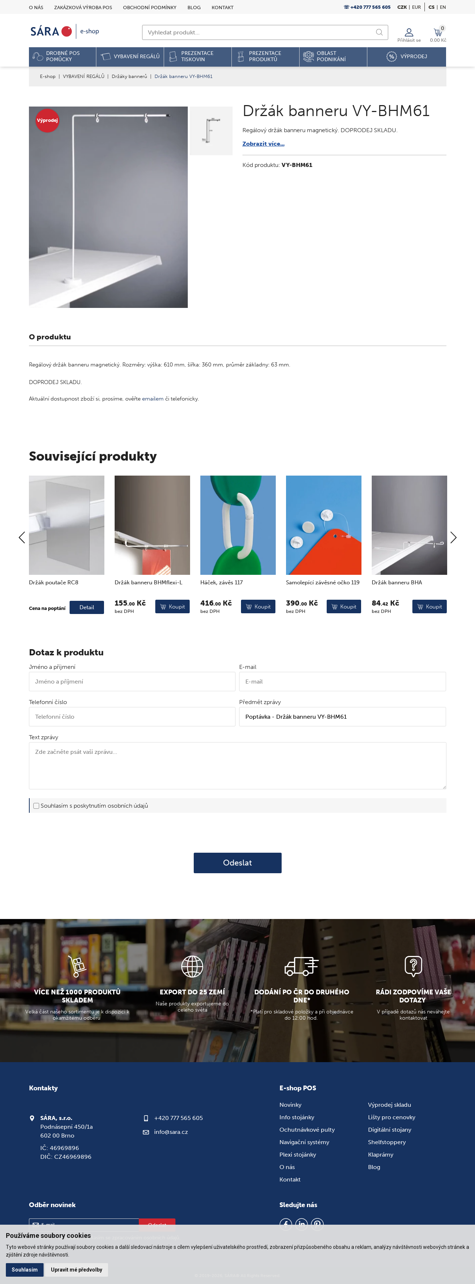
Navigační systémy (304, 1142)
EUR (416, 7)
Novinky (290, 1104)
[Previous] (22, 563)
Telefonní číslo (48, 702)
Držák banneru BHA (397, 607)
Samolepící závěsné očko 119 (323, 607)
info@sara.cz (171, 1131)
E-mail (247, 666)
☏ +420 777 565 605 (367, 7)
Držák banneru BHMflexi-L (148, 607)
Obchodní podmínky (150, 7)
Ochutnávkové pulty (307, 1129)
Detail (86, 632)
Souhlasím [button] (25, 1270)
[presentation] (237, 832)
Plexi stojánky (297, 1154)
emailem (153, 398)
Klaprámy (380, 1154)
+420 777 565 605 (178, 1117)
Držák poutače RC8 (53, 607)
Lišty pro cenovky (391, 1117)
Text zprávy (43, 737)
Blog (194, 7)
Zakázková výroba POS (83, 7)
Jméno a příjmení (52, 666)
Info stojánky (296, 1117)
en (443, 7)
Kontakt (223, 7)
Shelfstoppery (387, 1142)
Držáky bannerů (129, 76)
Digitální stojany (389, 1129)
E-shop (48, 76)
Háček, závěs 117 (221, 607)
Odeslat (237, 863)
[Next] (453, 563)
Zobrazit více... (263, 143)
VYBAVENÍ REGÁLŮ (83, 76)
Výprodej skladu (389, 1104)
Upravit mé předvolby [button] (76, 1270)
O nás (36, 7)
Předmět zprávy (260, 702)
